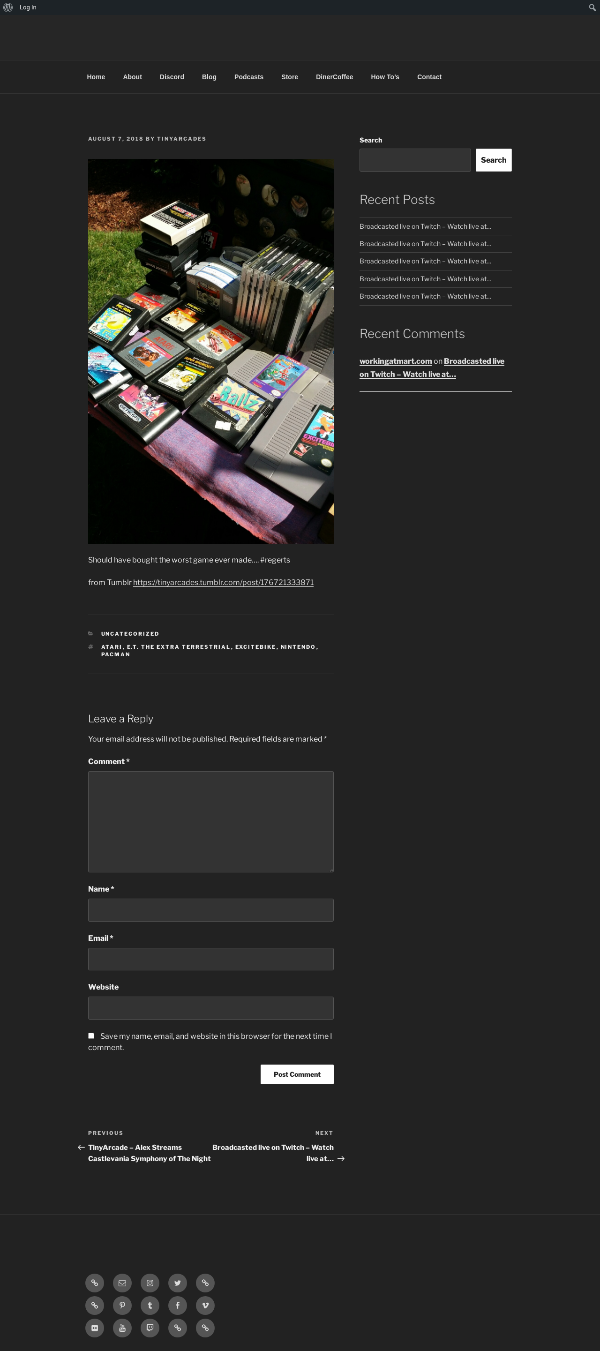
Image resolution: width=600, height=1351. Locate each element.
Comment (109, 761)
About (132, 77)
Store (289, 77)
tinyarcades (182, 138)
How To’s (385, 77)
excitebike (256, 647)
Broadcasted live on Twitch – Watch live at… (425, 226)
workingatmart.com (396, 361)
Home (96, 77)
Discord (172, 77)
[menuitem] (8, 7)
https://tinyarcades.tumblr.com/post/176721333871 (223, 582)
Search (371, 140)
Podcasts (248, 77)
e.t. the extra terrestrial (179, 647)
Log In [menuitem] (28, 7)
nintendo (298, 647)
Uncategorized (130, 633)
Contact (429, 77)
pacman (116, 654)
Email (100, 938)
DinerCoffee (334, 77)
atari (112, 647)
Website (103, 987)
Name (101, 889)
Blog (209, 77)
